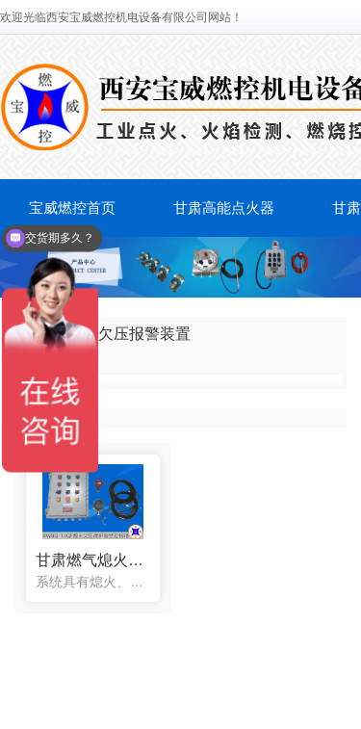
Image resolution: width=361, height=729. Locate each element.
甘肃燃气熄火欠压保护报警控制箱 (93, 560)
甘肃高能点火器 (223, 207)
